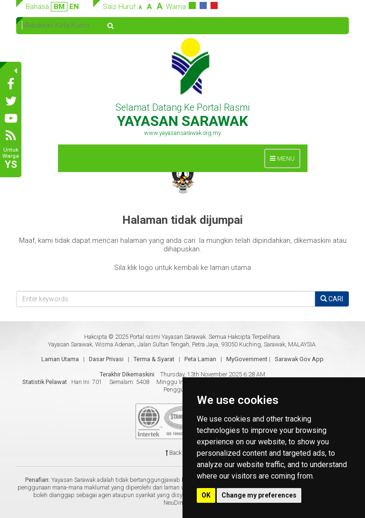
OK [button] (206, 495)
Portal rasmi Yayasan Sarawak (168, 336)
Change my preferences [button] (259, 495)
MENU (284, 160)
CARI (331, 299)
